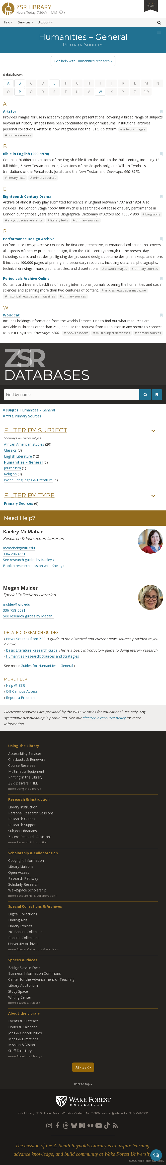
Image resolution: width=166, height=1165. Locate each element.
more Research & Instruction (28, 842)
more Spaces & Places (23, 1002)
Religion (10, 474)
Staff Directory (20, 1050)
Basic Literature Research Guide (32, 650)
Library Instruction (22, 807)
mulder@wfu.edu (16, 604)
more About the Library (24, 1056)
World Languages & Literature (28, 480)
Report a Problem (20, 697)
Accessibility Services (25, 753)
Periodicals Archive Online (26, 278)
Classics (10, 450)
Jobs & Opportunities (25, 1033)
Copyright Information (26, 860)
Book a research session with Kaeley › (33, 565)
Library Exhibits (20, 926)
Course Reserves (21, 765)
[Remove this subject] (29, 410)
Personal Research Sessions (31, 813)
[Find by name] (77, 394)
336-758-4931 (139, 1113)
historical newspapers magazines (31, 296)
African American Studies (24, 444)
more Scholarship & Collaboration (31, 895)
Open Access (18, 872)
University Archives (23, 943)
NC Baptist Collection (25, 931)
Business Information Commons (34, 973)
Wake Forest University (83, 1101)
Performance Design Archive (29, 238)
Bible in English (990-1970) (26, 153)
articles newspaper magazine (125, 290)
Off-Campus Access (22, 691)
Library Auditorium (23, 985)
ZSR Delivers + (23, 783)
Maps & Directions (23, 1039)
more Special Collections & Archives (33, 949)
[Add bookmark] (161, 111)
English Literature (18, 456)
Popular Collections (23, 937)
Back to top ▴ (83, 1084)
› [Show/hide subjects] (153, 431)
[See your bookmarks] (157, 394)
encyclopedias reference (25, 220)
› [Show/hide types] (153, 495)
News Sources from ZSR (26, 638)
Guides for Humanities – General (47, 665)
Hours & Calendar (22, 1027)
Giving (151, 5)
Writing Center (19, 997)
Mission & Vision (21, 1044)
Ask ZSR (82, 1067)
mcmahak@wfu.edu (19, 548)
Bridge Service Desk (24, 967)
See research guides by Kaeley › (28, 559)
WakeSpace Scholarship (27, 890)
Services (24, 22)
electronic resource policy (104, 717)
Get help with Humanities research (82, 61)
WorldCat (11, 315)
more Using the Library (23, 788)
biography (152, 214)
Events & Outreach (23, 1021)
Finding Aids (17, 920)
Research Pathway (23, 878)
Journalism (12, 468)
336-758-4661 (14, 554)
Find (7, 22)
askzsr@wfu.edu (114, 1113)
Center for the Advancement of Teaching (41, 979)
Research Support (22, 824)
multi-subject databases (113, 333)
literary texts (16, 178)
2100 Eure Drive (48, 1113)
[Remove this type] (22, 416)
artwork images (134, 129)
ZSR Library (33, 6)
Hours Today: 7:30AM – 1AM (36, 12)
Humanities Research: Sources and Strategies (42, 656)
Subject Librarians (22, 830)
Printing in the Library (25, 777)
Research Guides (21, 818)
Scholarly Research (23, 884)
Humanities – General (23, 462)
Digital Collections (22, 914)
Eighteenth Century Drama (27, 196)
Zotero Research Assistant (29, 836)
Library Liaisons (20, 866)
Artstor (9, 111)
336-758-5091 (14, 610)
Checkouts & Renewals (26, 759)
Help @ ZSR (15, 685)
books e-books (77, 333)
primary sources (19, 135)
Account (44, 22)
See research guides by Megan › (28, 616)
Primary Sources (18, 503)
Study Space (18, 991)
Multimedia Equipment (26, 771)
